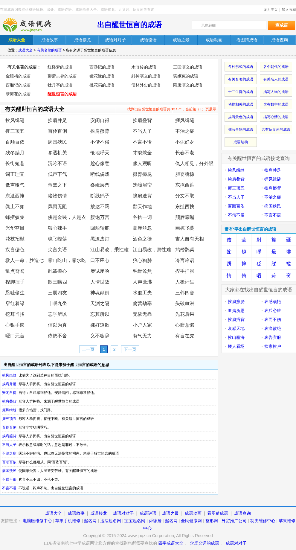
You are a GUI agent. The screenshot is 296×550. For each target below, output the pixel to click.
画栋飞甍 (184, 228)
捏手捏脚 (184, 271)
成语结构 (241, 142)
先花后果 (184, 314)
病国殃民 (57, 141)
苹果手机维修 (67, 520)
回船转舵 (99, 228)
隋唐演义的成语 (187, 85)
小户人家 (142, 324)
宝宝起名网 (134, 520)
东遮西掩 (15, 195)
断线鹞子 (99, 195)
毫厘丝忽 (142, 228)
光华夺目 (15, 228)
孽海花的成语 (18, 94)
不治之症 (184, 131)
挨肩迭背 (142, 195)
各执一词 (142, 217)
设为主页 (270, 9)
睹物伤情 (57, 195)
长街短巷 (15, 163)
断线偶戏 (99, 174)
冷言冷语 (184, 260)
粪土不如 (15, 206)
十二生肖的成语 (240, 92)
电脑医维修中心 (37, 520)
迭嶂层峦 (142, 185)
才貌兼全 (142, 152)
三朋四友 (57, 292)
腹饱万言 (99, 217)
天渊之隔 (99, 303)
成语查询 (242, 513)
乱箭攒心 (57, 271)
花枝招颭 (15, 238)
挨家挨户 (272, 346)
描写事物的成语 (240, 129)
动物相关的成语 (240, 104)
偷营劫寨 (142, 303)
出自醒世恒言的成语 (129, 25)
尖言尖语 (57, 249)
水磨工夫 (142, 292)
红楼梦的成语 (60, 67)
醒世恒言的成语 (62, 94)
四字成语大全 (170, 543)
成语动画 (193, 513)
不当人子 (142, 131)
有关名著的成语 (49, 50)
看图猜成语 (217, 513)
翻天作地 (142, 206)
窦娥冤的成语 (185, 76)
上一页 (88, 349)
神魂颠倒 (99, 292)
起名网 (90, 520)
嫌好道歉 (99, 324)
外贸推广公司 (234, 520)
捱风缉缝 (184, 120)
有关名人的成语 (276, 79)
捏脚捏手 (15, 281)
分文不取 (184, 195)
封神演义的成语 (146, 76)
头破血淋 (184, 303)
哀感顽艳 (272, 301)
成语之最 (170, 513)
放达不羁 (99, 206)
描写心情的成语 (276, 117)
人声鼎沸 (142, 281)
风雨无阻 (57, 206)
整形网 (211, 520)
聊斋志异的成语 (62, 76)
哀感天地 (236, 328)
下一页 (130, 349)
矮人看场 (236, 346)
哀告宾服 (272, 337)
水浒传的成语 (143, 67)
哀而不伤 (272, 319)
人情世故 (99, 281)
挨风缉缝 (15, 120)
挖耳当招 (15, 314)
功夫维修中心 (262, 520)
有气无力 (142, 335)
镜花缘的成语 (102, 76)
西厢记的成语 (18, 85)
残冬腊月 (15, 152)
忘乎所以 (57, 314)
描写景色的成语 (240, 117)
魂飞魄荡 (57, 238)
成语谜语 (148, 513)
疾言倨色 (15, 249)
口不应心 (99, 260)
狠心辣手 (57, 228)
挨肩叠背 (142, 120)
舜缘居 (155, 520)
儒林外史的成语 (146, 85)
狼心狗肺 (142, 260)
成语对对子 (123, 513)
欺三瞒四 (57, 281)
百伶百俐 (57, 131)
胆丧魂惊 (184, 174)
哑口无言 (15, 335)
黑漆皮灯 (99, 238)
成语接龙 (98, 513)
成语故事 (76, 513)
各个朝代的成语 (276, 67)
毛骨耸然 (142, 271)
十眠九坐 (57, 303)
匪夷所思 (236, 310)
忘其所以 (99, 314)
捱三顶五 (15, 131)
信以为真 (57, 324)
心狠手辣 (15, 324)
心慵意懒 (184, 324)
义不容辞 (99, 335)
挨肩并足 (57, 120)
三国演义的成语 (187, 67)
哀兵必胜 (272, 310)
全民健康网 (191, 520)
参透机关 (57, 152)
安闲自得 (99, 120)
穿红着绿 (15, 303)
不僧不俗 (99, 141)
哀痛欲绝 (272, 328)
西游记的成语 (102, 67)
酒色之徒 (142, 238)
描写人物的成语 (276, 92)
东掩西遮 (184, 185)
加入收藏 (289, 9)
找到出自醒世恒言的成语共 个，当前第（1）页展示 (171, 109)
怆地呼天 (99, 152)
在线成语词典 (31, 25)
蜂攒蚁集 (15, 217)
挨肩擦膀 (236, 301)
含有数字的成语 (276, 104)
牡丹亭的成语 (60, 85)
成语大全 (25, 50)
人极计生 (184, 281)
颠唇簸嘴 (184, 217)
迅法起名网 (110, 520)
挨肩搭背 (236, 319)
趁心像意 (99, 163)
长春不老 (184, 152)
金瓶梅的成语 (18, 76)
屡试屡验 (99, 271)
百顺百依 (15, 141)
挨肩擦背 (99, 131)
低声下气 (57, 174)
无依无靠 (142, 314)
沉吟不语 (57, 163)
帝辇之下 (57, 185)
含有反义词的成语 (276, 129)
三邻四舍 (184, 292)
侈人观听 (142, 163)
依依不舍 (57, 335)
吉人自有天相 (189, 238)
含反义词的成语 (204, 543)
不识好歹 (184, 141)
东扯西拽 (184, 206)
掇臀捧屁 (142, 174)
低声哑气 (15, 185)
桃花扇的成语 (102, 85)
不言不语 (142, 141)
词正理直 (15, 174)
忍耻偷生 (15, 292)
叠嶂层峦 (99, 185)
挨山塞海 (236, 337)
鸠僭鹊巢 (184, 249)
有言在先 (184, 335)
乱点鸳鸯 (15, 271)
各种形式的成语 (240, 67)
